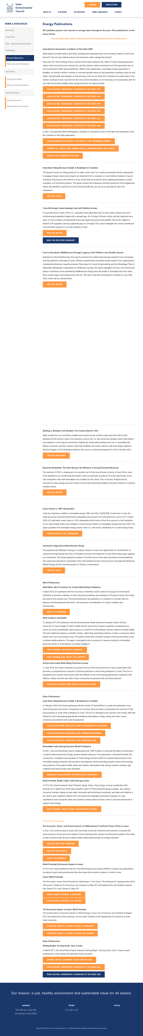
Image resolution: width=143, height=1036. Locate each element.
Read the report (55, 284)
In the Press (10, 37)
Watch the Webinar (56, 858)
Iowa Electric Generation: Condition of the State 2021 (74, 118)
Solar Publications (97, 38)
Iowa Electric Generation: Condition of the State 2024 (74, 96)
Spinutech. (103, 1028)
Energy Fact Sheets (14, 79)
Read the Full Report (57, 851)
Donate (92, 5)
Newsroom (10, 30)
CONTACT (118, 12)
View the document (56, 455)
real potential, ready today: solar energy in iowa (72, 809)
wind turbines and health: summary (65, 650)
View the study (54, 570)
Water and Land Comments (17, 106)
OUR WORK (62, 12)
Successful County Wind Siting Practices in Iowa (71, 684)
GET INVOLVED (79, 12)
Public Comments (13, 93)
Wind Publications (79, 38)
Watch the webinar (56, 612)
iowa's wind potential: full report (64, 901)
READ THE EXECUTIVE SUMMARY (61, 240)
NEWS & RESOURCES (100, 12)
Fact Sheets (10, 72)
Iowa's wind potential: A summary (64, 894)
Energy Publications (15, 58)
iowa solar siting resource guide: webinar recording (74, 733)
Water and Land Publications (18, 64)
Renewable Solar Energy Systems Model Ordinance (72, 775)
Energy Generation (60, 38)
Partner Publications (117, 38)
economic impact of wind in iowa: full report (70, 933)
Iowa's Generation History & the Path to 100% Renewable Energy (79, 141)
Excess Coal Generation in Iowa (63, 156)
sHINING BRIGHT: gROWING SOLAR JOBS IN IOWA (69, 960)
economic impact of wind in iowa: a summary (70, 926)
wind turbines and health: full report (66, 657)
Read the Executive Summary (61, 844)
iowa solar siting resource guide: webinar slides (71, 740)
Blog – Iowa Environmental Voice (18, 44)
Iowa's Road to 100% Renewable (62, 533)
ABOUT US (47, 12)
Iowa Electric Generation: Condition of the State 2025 (74, 89)
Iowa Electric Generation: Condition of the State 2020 (74, 126)
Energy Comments (14, 100)
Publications (10, 50)
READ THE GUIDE (54, 196)
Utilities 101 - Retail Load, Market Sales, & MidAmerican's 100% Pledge (81, 148)
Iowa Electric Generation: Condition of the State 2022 (74, 111)
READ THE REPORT (55, 233)
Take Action (111, 5)
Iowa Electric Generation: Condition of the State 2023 (74, 104)
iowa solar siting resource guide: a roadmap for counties (77, 726)
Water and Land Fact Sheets (18, 85)
